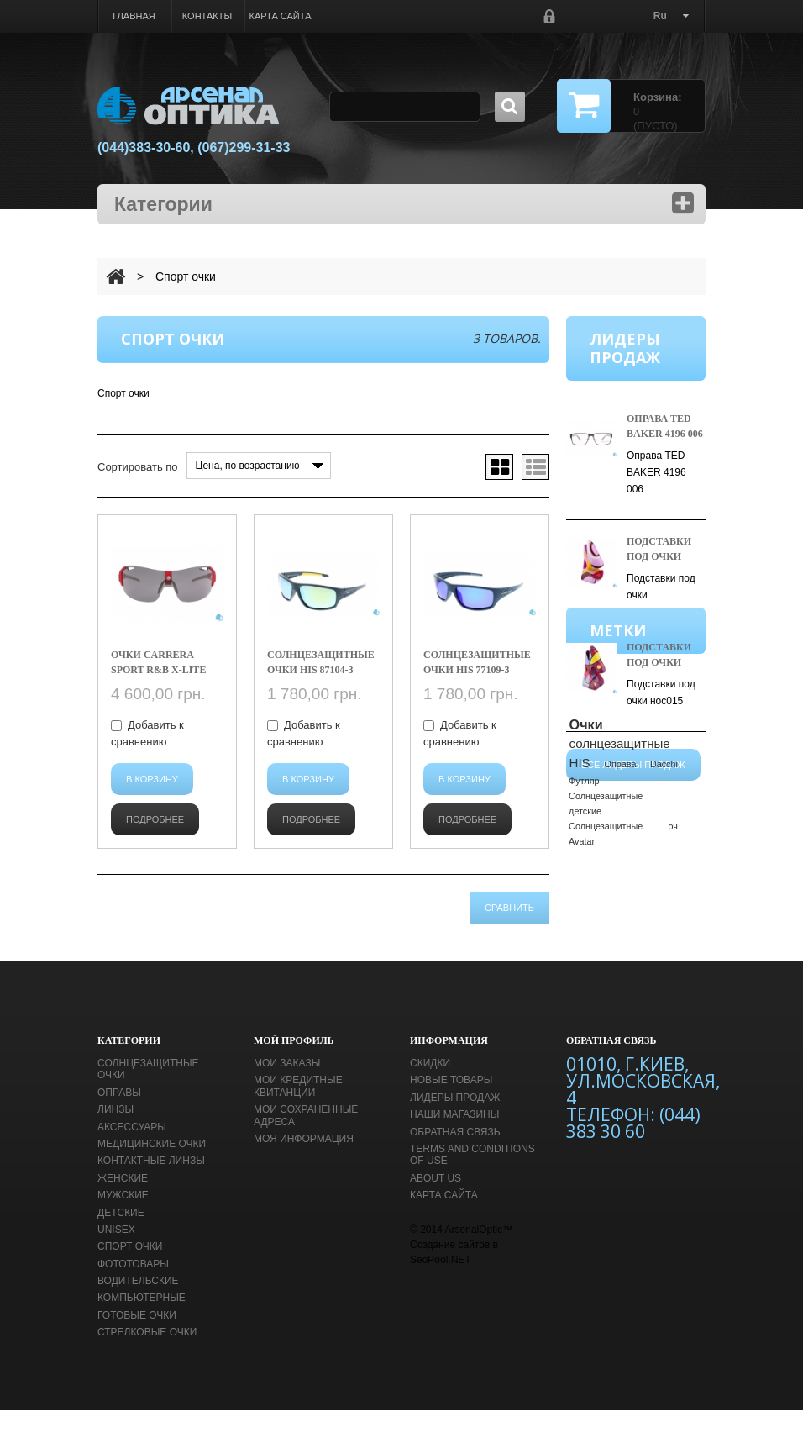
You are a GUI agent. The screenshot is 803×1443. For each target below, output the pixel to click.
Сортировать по (137, 467)
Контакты (207, 16)
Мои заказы (287, 1097)
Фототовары (133, 1297)
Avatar (582, 977)
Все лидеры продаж (633, 754)
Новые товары (451, 1113)
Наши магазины (454, 1148)
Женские (122, 1212)
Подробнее (155, 819)
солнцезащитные (619, 880)
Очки (586, 861)
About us (435, 1212)
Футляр (584, 917)
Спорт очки (129, 1280)
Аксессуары (131, 1160)
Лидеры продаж (455, 1131)
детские (585, 947)
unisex (116, 1263)
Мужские (123, 1229)
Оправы (119, 1126)
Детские (120, 1245)
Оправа (621, 901)
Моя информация (304, 1172)
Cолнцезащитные (606, 932)
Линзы (115, 1143)
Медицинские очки (151, 1177)
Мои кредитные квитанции (298, 1119)
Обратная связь (455, 1165)
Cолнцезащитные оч (623, 962)
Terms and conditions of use (472, 1188)
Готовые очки (136, 1349)
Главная (134, 16)
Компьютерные (141, 1331)
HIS (579, 900)
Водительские (138, 1314)
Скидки (430, 1097)
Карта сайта (280, 16)
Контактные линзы (151, 1194)
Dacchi (664, 901)
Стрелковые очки (147, 1366)
